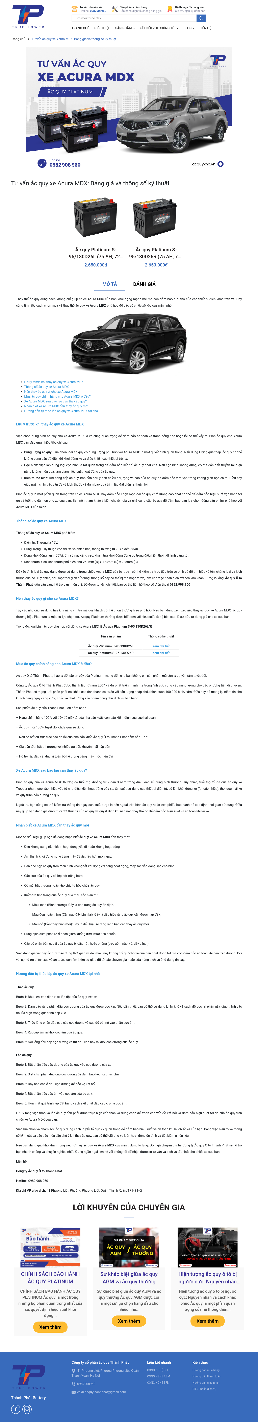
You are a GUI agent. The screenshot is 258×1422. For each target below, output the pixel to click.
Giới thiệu (102, 28)
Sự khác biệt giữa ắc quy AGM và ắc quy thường (129, 1277)
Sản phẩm (124, 28)
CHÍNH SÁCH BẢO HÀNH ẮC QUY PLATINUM (50, 1277)
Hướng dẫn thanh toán (206, 1376)
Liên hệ (205, 28)
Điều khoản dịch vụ (204, 1389)
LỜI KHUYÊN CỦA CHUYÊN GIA (129, 1207)
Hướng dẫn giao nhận (206, 1382)
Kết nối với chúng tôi (158, 28)
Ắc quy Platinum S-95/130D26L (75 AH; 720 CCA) (96, 253)
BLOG (187, 28)
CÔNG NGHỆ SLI (157, 1370)
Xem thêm (50, 1327)
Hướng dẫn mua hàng (206, 1370)
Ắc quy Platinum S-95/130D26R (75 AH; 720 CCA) (156, 253)
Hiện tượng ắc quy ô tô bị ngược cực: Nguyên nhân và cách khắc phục (207, 1278)
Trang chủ (80, 28)
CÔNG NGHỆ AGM (158, 1376)
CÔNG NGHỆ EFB (158, 1382)
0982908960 (98, 11)
